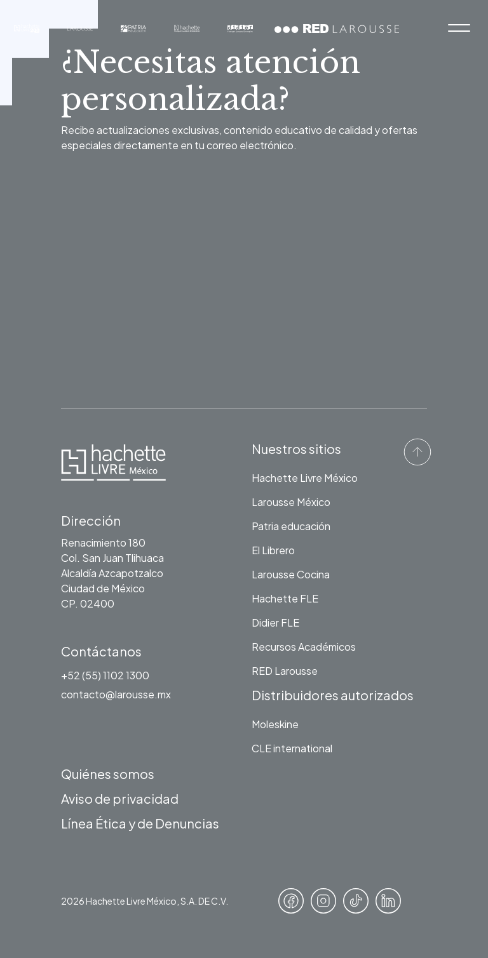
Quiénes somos (107, 774)
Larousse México (291, 502)
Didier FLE (275, 622)
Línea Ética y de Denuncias (140, 823)
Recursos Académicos (304, 646)
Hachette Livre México (305, 477)
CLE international (292, 748)
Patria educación (291, 526)
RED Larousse (285, 670)
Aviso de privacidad (120, 798)
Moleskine (275, 724)
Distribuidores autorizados (333, 695)
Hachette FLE (285, 598)
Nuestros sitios (296, 448)
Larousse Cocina (291, 574)
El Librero (273, 550)
